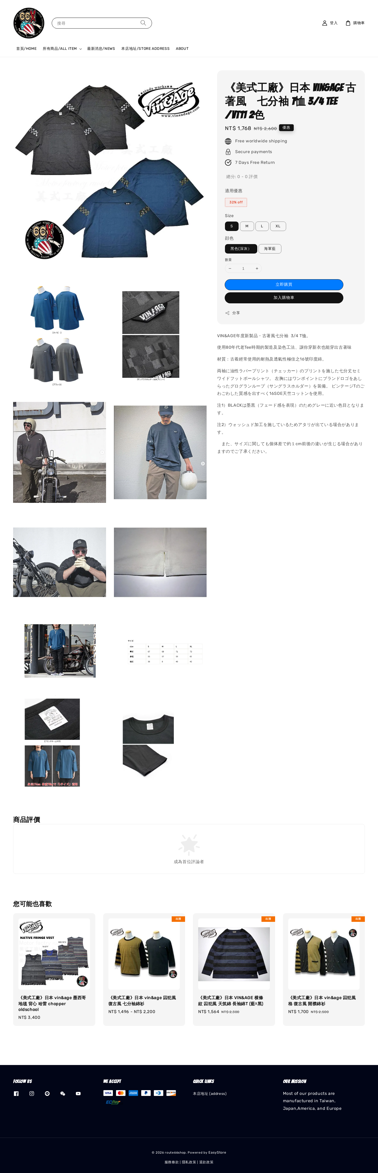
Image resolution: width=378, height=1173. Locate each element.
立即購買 (284, 284)
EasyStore (217, 1152)
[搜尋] (143, 23)
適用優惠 (233, 190)
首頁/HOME (26, 48)
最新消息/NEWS (101, 48)
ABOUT (182, 48)
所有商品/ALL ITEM (60, 48)
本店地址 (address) (210, 1093)
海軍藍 (270, 248)
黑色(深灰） (241, 248)
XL (278, 226)
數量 (228, 260)
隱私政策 (189, 1162)
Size (229, 215)
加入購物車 (284, 297)
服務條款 (172, 1162)
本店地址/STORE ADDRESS (145, 48)
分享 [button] (232, 313)
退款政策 (206, 1162)
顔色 (229, 238)
